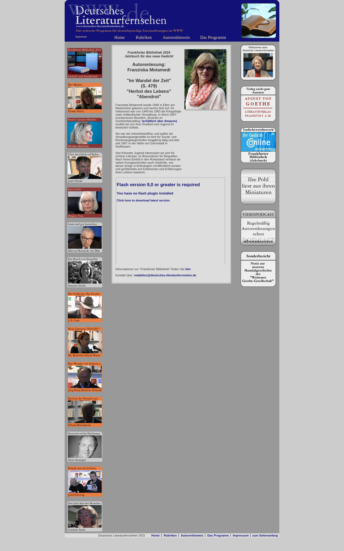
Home (119, 37)
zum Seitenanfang (265, 535)
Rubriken (144, 37)
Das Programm (213, 37)
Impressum (81, 36)
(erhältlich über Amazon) (159, 121)
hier (188, 269)
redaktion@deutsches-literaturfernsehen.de (165, 275)
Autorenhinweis (176, 37)
